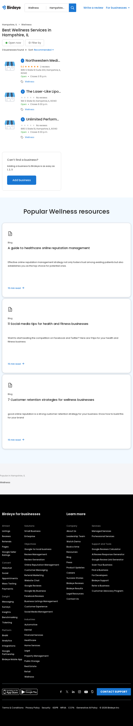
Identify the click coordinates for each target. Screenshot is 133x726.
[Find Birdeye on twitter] (67, 691)
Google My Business (35, 590)
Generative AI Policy (86, 707)
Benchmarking (9, 617)
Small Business (32, 531)
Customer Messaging (36, 570)
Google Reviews (32, 585)
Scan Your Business (102, 564)
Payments (7, 588)
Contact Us (72, 598)
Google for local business (37, 549)
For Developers (100, 575)
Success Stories (74, 578)
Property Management (36, 655)
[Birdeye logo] (12, 7)
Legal (27, 650)
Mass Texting (9, 583)
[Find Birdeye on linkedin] (73, 691)
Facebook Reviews (34, 596)
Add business (21, 180)
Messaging (8, 601)
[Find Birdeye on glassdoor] (92, 691)
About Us (71, 531)
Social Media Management (38, 611)
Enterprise (29, 536)
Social (5, 573)
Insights (6, 612)
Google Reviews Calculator (106, 549)
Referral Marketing (34, 575)
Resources (72, 551)
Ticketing (7, 622)
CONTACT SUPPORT (113, 691)
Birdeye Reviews (75, 583)
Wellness (29, 81)
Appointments (10, 578)
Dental (28, 629)
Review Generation (34, 559)
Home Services (32, 645)
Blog (68, 557)
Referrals (6, 541)
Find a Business (100, 570)
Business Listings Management (41, 601)
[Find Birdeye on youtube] (86, 691)
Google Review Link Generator (107, 559)
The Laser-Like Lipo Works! (43, 91)
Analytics (7, 640)
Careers (70, 572)
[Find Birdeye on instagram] (79, 691)
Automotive (30, 624)
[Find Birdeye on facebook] (61, 691)
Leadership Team (75, 536)
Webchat (7, 567)
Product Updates (75, 567)
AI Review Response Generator (108, 554)
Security (46, 707)
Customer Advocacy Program (107, 590)
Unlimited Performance (43, 119)
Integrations (8, 645)
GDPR (55, 707)
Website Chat (31, 580)
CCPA (71, 707)
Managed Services (101, 531)
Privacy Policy (33, 707)
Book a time (72, 546)
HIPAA (63, 707)
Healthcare (30, 640)
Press (69, 562)
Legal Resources (75, 593)
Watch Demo (73, 541)
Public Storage (32, 661)
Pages (5, 546)
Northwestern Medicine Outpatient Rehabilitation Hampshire (43, 60)
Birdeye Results (74, 588)
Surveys (6, 606)
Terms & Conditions (13, 707)
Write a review (93, 8)
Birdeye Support (100, 580)
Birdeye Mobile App (12, 659)
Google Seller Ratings (9, 553)
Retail (27, 671)
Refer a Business (100, 585)
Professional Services (103, 536)
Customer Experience (35, 606)
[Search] (72, 7)
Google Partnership (8, 653)
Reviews (6, 536)
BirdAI (5, 635)
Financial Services (33, 635)
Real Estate (30, 666)
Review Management (35, 554)
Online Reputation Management (41, 564)
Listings (6, 531)
